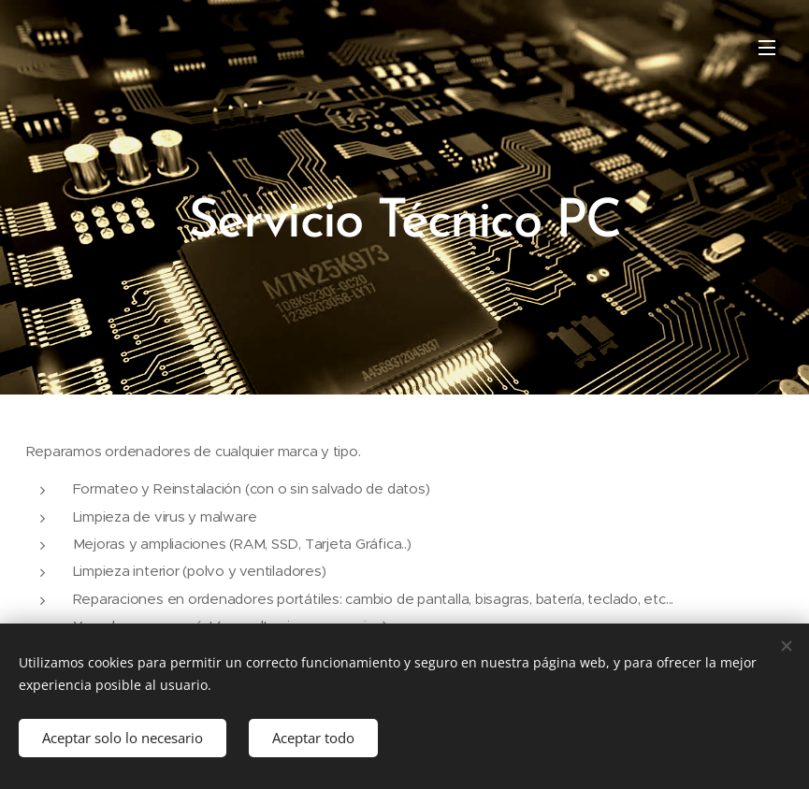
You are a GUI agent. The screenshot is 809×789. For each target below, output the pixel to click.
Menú (766, 48)
